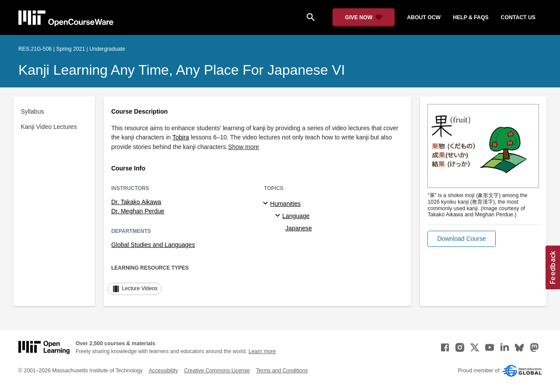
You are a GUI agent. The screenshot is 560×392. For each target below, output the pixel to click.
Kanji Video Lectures (49, 126)
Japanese (298, 228)
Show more (243, 146)
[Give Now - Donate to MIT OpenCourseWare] (363, 17)
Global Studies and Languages (153, 244)
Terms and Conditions (282, 371)
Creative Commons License (217, 371)
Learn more (262, 351)
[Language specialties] (279, 216)
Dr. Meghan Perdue (137, 211)
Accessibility (163, 371)
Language (295, 215)
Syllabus (32, 111)
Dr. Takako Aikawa (136, 201)
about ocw (424, 17)
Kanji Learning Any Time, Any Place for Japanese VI (181, 70)
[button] (461, 239)
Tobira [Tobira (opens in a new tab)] (180, 137)
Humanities (285, 203)
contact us (518, 17)
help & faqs (470, 17)
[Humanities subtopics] (267, 203)
